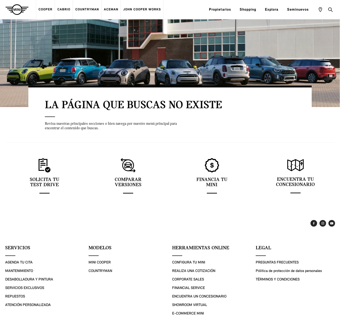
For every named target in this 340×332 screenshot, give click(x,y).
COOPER (45, 9)
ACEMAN (111, 9)
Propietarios (222, 10)
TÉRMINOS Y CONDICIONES (278, 279)
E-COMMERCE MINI (188, 313)
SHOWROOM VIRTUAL (189, 305)
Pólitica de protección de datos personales (289, 271)
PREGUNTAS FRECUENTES (277, 262)
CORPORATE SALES (188, 279)
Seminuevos (300, 10)
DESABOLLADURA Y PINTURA (29, 279)
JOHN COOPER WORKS (142, 9)
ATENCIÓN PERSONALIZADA (28, 305)
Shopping (250, 10)
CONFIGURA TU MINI (188, 262)
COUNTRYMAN (87, 9)
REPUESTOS (15, 296)
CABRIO (63, 9)
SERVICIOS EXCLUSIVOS (24, 288)
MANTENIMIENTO (19, 271)
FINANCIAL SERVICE (188, 288)
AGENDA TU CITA (19, 262)
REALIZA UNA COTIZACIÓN (193, 271)
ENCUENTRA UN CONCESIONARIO (199, 296)
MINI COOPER (100, 262)
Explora (273, 10)
